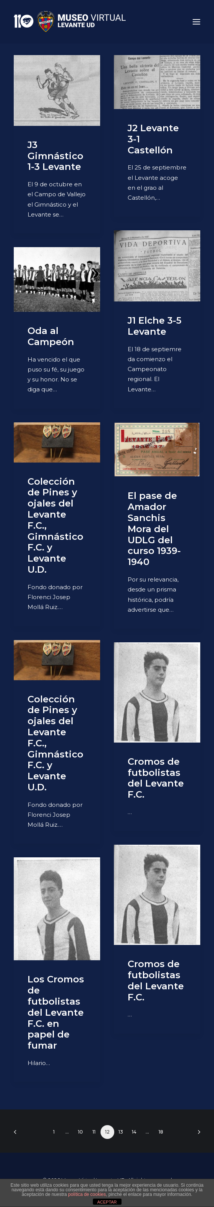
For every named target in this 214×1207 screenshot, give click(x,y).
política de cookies (87, 1194)
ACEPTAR (107, 1202)
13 (120, 1132)
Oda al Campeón (51, 336)
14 (134, 1132)
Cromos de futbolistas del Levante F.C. (156, 778)
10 (80, 1132)
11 (94, 1132)
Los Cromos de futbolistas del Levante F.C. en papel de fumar (56, 1012)
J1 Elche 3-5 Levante (155, 326)
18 (161, 1132)
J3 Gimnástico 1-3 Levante (55, 156)
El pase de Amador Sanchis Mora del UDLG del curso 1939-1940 (154, 528)
